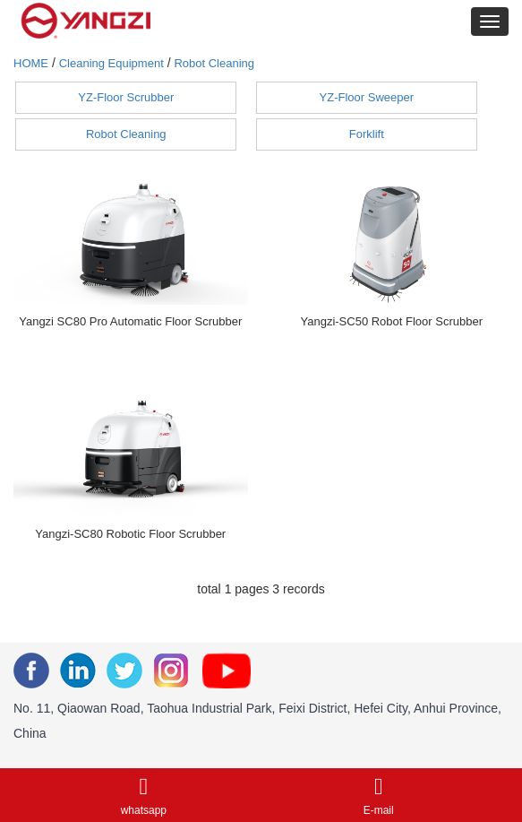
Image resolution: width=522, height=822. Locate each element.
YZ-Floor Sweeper (367, 97)
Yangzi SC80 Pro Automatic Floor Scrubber (130, 321)
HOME (30, 63)
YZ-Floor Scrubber (126, 97)
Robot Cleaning (214, 63)
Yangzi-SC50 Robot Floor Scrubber (391, 321)
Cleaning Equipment (111, 63)
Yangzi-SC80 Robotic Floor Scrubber (130, 534)
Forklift (366, 134)
